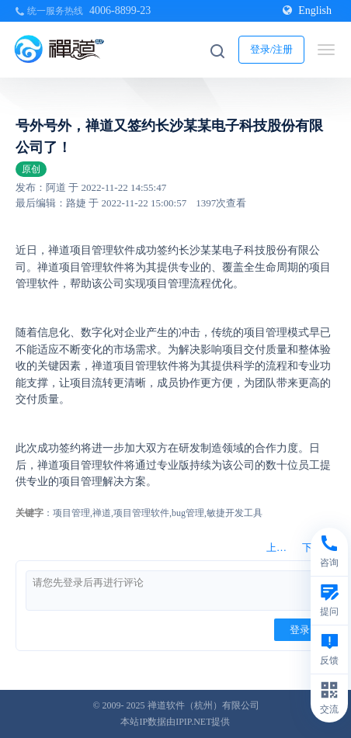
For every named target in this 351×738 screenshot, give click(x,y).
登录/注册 (272, 49)
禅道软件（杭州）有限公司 (203, 705)
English (307, 10)
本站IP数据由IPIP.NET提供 (175, 721)
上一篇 (281, 547)
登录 (300, 630)
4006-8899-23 (120, 10)
